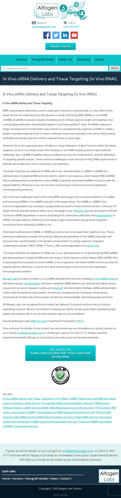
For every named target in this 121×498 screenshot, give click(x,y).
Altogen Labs (81, 210)
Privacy (78, 488)
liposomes (93, 245)
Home (6, 478)
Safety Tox (65, 59)
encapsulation (104, 215)
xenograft (57, 288)
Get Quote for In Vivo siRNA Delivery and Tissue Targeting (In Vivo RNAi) (60, 353)
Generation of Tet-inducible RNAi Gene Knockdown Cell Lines (59, 403)
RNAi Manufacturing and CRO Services (72, 407)
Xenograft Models (43, 59)
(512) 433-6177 (72, 26)
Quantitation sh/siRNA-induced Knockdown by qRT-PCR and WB (74, 412)
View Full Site (60, 494)
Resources (83, 59)
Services (21, 59)
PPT (80, 321)
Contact (100, 59)
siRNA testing (104, 278)
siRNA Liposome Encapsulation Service (54, 421)
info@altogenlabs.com (44, 27)
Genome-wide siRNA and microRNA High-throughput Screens (38, 417)
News (54, 478)
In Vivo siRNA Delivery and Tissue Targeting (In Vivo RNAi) (35, 398)
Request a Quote (60, 46)
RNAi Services (38, 321)
